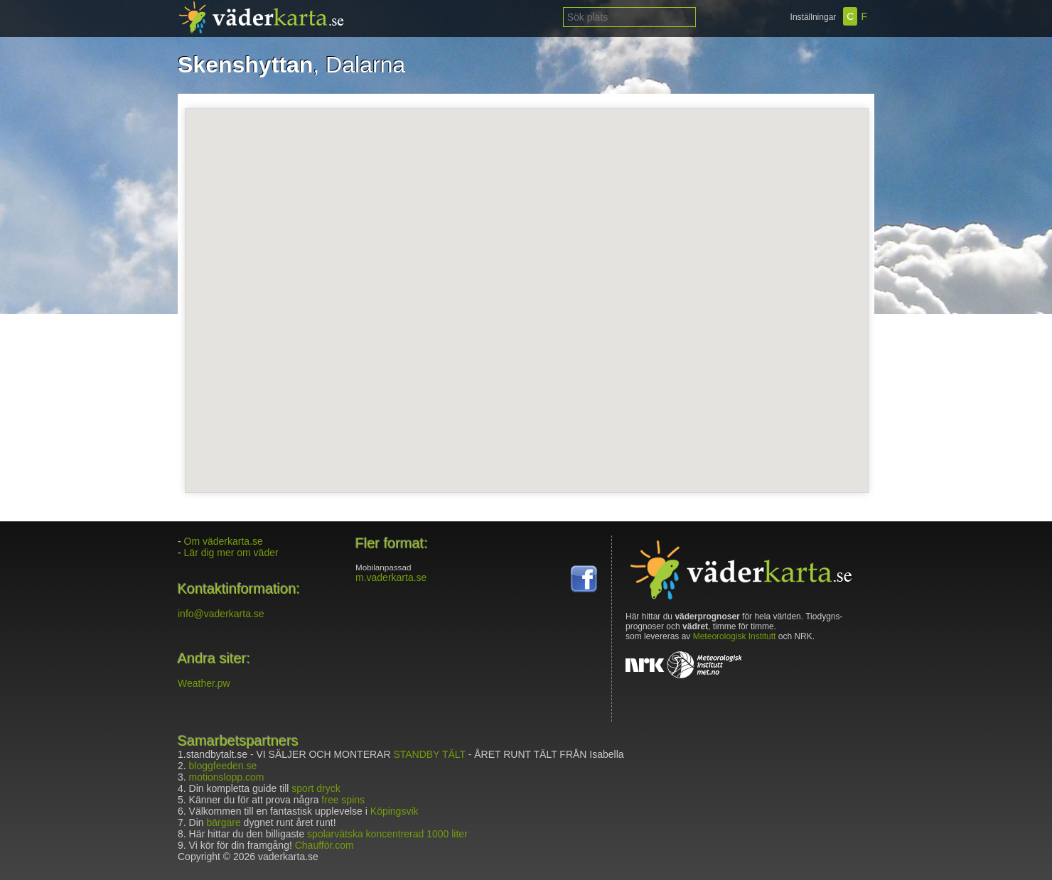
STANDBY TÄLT (429, 754)
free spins (343, 799)
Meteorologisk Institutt (734, 636)
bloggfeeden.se (223, 765)
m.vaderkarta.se (390, 577)
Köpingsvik (394, 811)
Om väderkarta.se (223, 541)
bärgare (223, 822)
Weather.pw (204, 683)
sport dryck (315, 788)
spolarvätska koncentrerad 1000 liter (387, 834)
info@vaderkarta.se (221, 613)
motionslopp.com (226, 777)
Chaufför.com (324, 845)
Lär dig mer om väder (231, 552)
